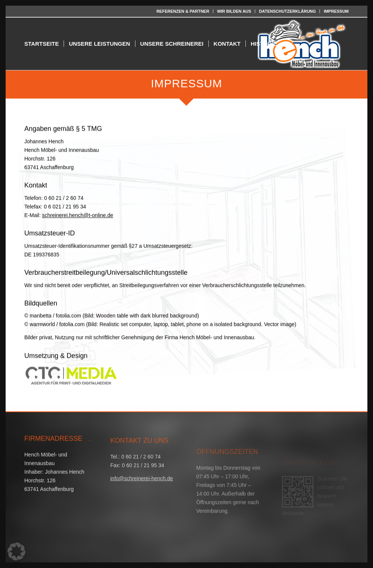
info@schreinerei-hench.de (141, 487)
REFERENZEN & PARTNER (182, 11)
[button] (16, 551)
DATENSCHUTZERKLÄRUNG (287, 11)
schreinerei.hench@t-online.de (77, 218)
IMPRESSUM (336, 11)
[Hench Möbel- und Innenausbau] (302, 44)
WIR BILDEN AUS (234, 11)
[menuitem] (183, 11)
